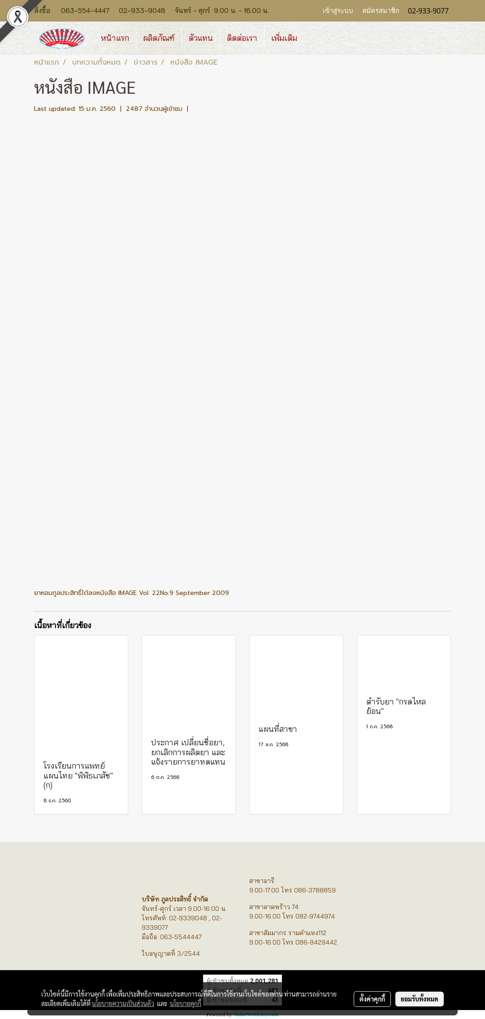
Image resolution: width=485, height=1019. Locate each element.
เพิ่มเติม (284, 38)
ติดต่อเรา (242, 38)
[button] (312, 38)
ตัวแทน (201, 38)
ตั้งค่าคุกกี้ (372, 999)
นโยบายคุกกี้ (185, 1003)
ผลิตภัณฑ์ (159, 38)
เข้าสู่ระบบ (338, 11)
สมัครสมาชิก (380, 11)
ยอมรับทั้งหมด (419, 999)
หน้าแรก (115, 38)
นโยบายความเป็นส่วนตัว (123, 1003)
